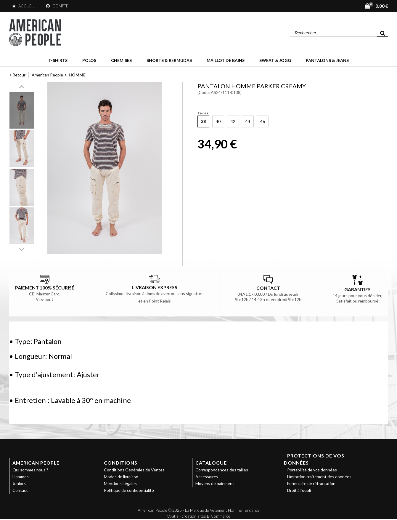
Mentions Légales (120, 483)
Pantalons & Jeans (327, 60)
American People (47, 74)
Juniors (19, 483)
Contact (20, 490)
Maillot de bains (226, 60)
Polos (89, 60)
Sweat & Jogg (275, 60)
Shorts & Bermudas (169, 60)
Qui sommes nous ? (30, 469)
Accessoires (206, 476)
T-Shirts (57, 60)
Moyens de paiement (214, 483)
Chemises (121, 60)
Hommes (20, 476)
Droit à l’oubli (299, 490)
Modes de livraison (121, 476)
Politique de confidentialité (129, 490)
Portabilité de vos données (312, 469)
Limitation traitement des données (319, 476)
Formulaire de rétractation (311, 483)
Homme (77, 74)
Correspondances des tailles (221, 469)
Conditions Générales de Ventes (134, 469)
